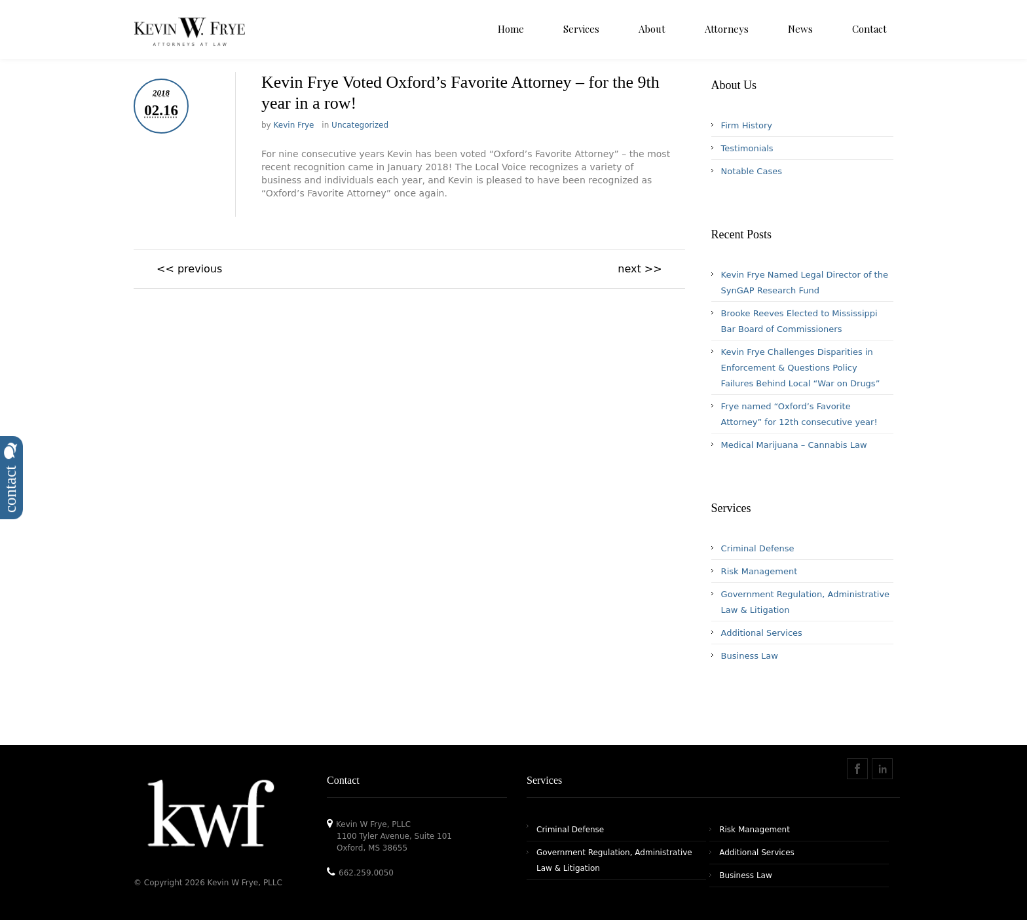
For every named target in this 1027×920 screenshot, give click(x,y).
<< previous (189, 269)
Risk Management (759, 571)
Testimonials (747, 148)
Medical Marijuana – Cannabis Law (794, 445)
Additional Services (761, 633)
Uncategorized (359, 125)
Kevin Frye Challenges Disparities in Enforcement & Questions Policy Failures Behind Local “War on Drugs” (800, 367)
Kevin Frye (294, 125)
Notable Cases (751, 171)
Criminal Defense (757, 548)
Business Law (749, 656)
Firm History (746, 125)
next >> (640, 269)
